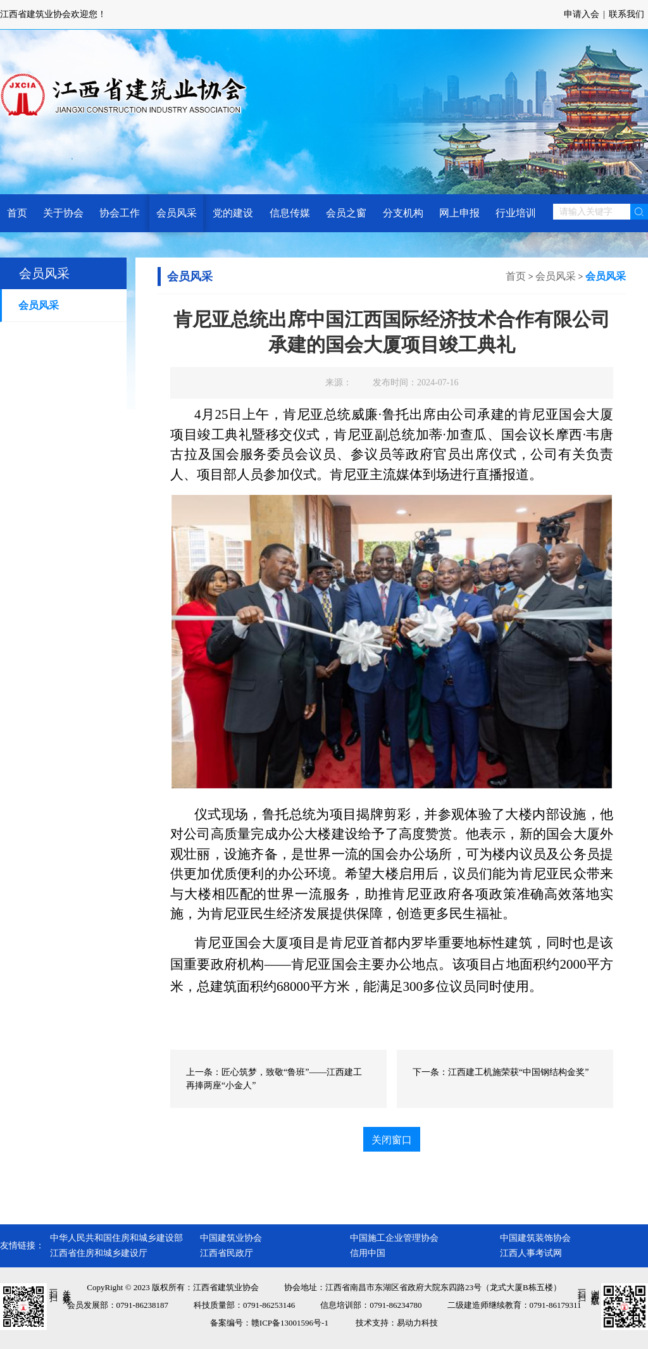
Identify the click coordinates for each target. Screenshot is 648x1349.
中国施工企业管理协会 (394, 1238)
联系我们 (626, 14)
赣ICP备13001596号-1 (289, 1322)
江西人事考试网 (531, 1253)
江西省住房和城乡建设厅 (98, 1253)
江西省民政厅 (226, 1253)
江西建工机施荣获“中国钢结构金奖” (518, 1072)
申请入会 (581, 14)
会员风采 (38, 305)
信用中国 (367, 1253)
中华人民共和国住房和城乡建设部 (116, 1238)
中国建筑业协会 (231, 1238)
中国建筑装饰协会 (535, 1238)
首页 (516, 276)
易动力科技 (417, 1322)
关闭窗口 (391, 1140)
